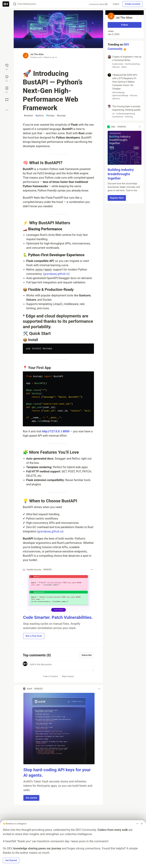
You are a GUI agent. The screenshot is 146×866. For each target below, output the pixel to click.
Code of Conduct (50, 676)
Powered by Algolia (98, 4)
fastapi (50, 115)
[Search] (15, 4)
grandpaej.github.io (56, 273)
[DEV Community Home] (5, 4)
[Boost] (6, 100)
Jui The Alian (37, 54)
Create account (132, 4)
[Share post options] (7, 110)
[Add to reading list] (6, 89)
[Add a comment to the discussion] (61, 666)
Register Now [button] (117, 197)
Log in (116, 4)
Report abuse (68, 676)
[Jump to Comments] (6, 78)
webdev (28, 115)
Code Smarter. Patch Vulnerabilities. (58, 617)
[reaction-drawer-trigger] (7, 66)
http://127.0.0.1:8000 (55, 431)
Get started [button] (31, 797)
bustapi (61, 115)
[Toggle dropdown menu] (92, 569)
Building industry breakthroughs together (121, 174)
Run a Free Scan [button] (34, 636)
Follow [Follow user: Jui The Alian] (124, 24)
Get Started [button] (11, 860)
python (40, 115)
